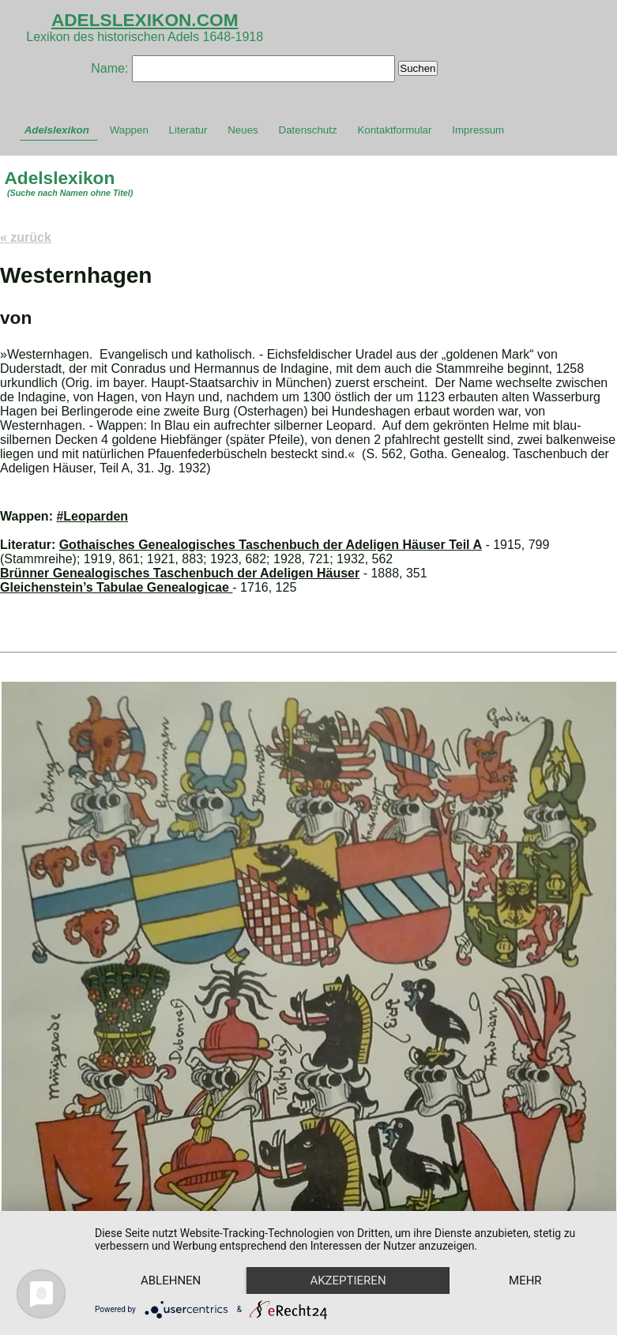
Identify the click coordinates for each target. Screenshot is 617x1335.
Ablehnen (171, 1280)
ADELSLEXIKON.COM (145, 19)
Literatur (188, 130)
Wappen (129, 130)
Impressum (478, 130)
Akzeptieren (348, 1280)
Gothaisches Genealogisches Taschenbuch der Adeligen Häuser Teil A (270, 544)
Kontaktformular (394, 130)
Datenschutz (308, 130)
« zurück (25, 237)
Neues (243, 130)
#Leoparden (92, 516)
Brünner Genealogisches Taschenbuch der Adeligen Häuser (179, 573)
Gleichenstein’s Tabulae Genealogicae (116, 587)
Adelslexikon (56, 130)
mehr (525, 1280)
